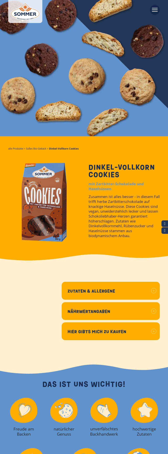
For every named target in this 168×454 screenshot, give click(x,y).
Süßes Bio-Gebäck (36, 148)
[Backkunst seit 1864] (25, 11)
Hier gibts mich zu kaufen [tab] (112, 332)
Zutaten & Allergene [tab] (112, 291)
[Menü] (154, 9)
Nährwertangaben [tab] (112, 311)
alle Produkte (15, 148)
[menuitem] (154, 9)
